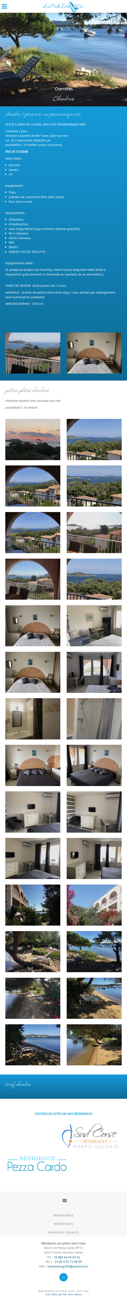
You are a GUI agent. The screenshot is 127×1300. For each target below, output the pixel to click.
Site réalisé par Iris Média (63, 1294)
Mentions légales (63, 1232)
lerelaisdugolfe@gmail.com (68, 1266)
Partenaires (63, 1215)
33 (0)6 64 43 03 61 (67, 1257)
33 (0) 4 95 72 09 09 (68, 1262)
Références (63, 1224)
